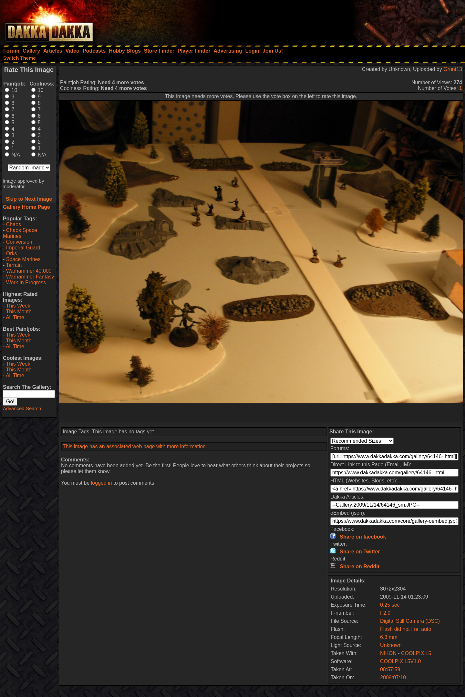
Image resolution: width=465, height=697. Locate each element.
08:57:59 (390, 669)
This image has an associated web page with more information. (135, 446)
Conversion (19, 242)
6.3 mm (388, 637)
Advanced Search (22, 408)
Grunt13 (452, 69)
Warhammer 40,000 (29, 271)
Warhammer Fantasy (30, 276)
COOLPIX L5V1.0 (400, 661)
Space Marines (23, 259)
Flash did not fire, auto (405, 629)
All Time (15, 317)
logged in (101, 483)
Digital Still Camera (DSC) (410, 621)
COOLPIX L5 (416, 653)
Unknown (391, 645)
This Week (18, 305)
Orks (11, 253)
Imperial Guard (23, 247)
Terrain (14, 265)
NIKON (388, 653)
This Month (18, 311)
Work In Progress (26, 282)
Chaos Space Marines (20, 233)
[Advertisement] (378, 21)
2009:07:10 (393, 677)
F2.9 (385, 613)
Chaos (13, 224)
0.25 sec (389, 605)
